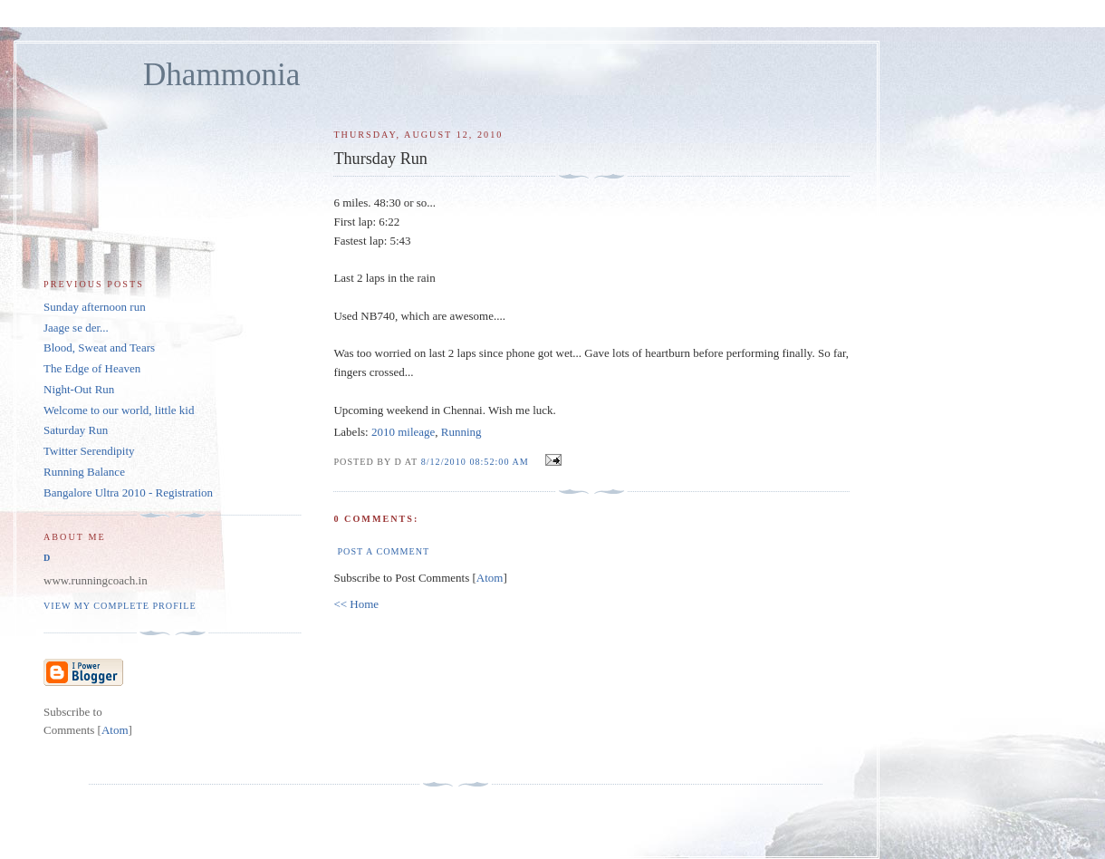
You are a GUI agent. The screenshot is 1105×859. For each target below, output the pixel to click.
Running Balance (84, 471)
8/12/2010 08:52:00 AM (477, 462)
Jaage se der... (76, 327)
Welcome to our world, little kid (118, 410)
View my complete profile (120, 606)
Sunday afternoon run (94, 307)
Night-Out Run (78, 389)
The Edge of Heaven (91, 368)
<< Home (356, 604)
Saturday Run (75, 430)
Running (461, 432)
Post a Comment (383, 551)
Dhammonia (221, 74)
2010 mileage (403, 432)
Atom (490, 577)
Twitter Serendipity (89, 451)
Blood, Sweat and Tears (99, 347)
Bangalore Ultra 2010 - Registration (128, 492)
